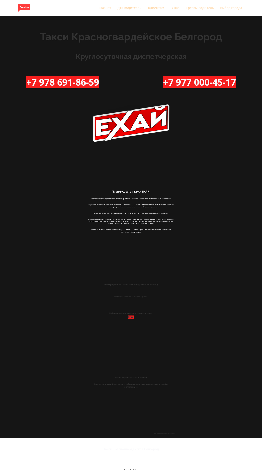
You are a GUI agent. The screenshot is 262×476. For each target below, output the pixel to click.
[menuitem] (105, 8)
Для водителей (129, 8)
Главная (105, 8)
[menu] (155, 8)
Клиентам (156, 8)
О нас (175, 8)
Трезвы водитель (200, 8)
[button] (231, 8)
